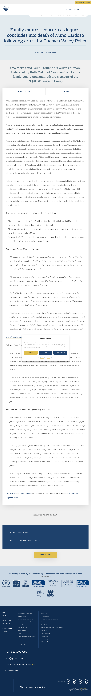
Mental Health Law (45, 624)
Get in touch (45, 555)
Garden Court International (24, 644)
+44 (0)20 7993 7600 (73, 10)
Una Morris (18, 68)
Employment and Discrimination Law (26, 636)
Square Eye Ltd (84, 690)
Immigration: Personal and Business (49, 619)
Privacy (48, 357)
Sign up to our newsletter (32, 687)
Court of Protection (22, 627)
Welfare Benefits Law (46, 642)
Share (67, 91)
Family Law (20, 642)
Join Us (4, 631)
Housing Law (44, 613)
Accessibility (61, 685)
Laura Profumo (43, 68)
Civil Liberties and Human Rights (24, 541)
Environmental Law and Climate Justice (27, 639)
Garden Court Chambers (5, 9)
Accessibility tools (83, 2)
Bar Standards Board (83, 688)
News (4, 626)
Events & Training (7, 628)
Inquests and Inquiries (20, 532)
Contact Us (24, 91)
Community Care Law (23, 624)
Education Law (21, 633)
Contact (5, 634)
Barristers (5, 618)
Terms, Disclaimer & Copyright (82, 685)
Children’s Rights (22, 616)
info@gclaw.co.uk (14, 658)
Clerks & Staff (6, 620)
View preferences (60, 352)
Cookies (42, 357)
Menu (87, 9)
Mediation (43, 622)
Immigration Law (45, 616)
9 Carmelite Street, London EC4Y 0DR (20, 664)
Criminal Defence (22, 630)
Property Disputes (45, 633)
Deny (45, 352)
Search (83, 9)
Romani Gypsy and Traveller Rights (49, 639)
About (4, 615)
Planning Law (44, 630)
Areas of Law (6, 623)
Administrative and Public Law (25, 613)
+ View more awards (46, 576)
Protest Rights (44, 636)
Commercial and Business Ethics (25, 622)
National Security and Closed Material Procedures (52, 627)
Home (4, 612)
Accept (31, 352)
